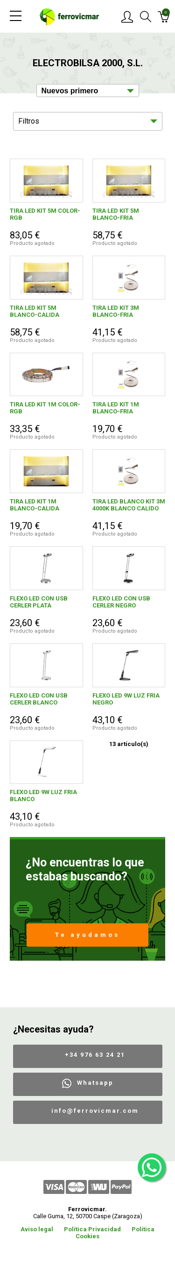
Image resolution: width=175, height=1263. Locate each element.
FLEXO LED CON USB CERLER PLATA (39, 602)
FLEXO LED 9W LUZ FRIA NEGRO (126, 699)
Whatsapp (95, 1082)
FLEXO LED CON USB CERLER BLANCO (39, 699)
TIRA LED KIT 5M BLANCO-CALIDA (34, 311)
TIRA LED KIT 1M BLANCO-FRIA (115, 408)
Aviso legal (37, 1229)
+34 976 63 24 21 (95, 1054)
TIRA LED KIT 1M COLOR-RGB (45, 408)
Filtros (28, 121)
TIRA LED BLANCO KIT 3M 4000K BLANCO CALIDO (128, 505)
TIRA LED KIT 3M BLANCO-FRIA (115, 311)
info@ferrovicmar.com (95, 1110)
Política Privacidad (92, 1229)
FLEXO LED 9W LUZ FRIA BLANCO (43, 795)
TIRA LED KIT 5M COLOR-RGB (45, 214)
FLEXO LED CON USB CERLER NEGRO (121, 602)
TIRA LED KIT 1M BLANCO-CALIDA (34, 505)
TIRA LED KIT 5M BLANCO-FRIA (115, 214)
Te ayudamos (87, 934)
